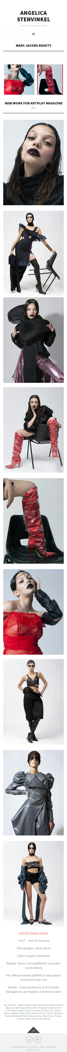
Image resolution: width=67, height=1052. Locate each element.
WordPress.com (33, 1050)
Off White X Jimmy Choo (30, 1016)
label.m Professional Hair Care (39, 1010)
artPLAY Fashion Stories (33, 933)
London (57, 1010)
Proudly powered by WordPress (24, 1047)
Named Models (11, 1016)
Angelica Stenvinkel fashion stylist (39, 1005)
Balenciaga (20, 1007)
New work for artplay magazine (33, 103)
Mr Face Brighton (55, 1013)
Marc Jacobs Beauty (29, 1013)
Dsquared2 (44, 1007)
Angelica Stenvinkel (33, 16)
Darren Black (32, 1007)
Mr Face (42, 1013)
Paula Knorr (48, 1016)
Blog (34, 107)
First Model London (15, 1010)
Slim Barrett (44, 1018)
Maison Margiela (11, 1013)
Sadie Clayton (32, 1018)
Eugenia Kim (55, 1007)
